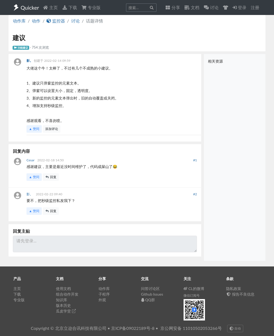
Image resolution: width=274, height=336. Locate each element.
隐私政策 (233, 288)
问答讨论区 (150, 288)
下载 (69, 7)
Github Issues (152, 294)
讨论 (75, 20)
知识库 (61, 299)
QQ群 (148, 299)
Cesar (30, 160)
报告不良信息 (240, 294)
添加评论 (51, 129)
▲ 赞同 (34, 129)
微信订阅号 (192, 295)
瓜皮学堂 (66, 311)
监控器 (56, 20)
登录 (239, 7)
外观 (102, 299)
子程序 (104, 294)
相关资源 (215, 61)
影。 (30, 61)
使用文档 (63, 288)
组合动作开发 (67, 294)
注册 (255, 7)
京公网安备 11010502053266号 (191, 328)
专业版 (91, 7)
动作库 (19, 20)
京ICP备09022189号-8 (132, 328)
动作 (36, 20)
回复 (50, 177)
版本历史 (63, 305)
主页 (50, 7)
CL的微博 (194, 288)
